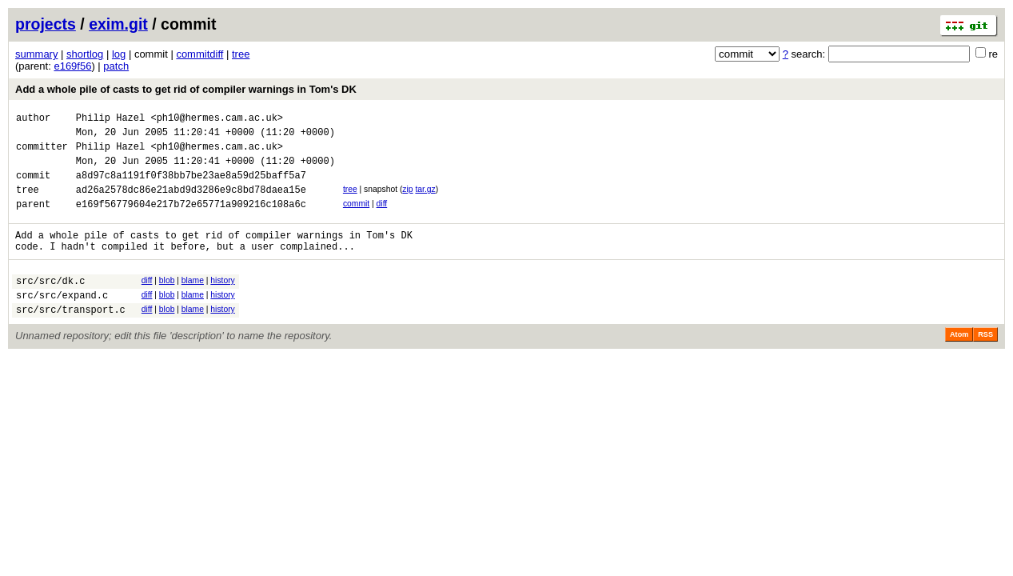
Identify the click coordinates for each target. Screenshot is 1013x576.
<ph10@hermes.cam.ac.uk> (216, 119)
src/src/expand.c (62, 321)
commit (356, 218)
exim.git (118, 24)
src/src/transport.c (71, 338)
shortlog (84, 54)
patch (116, 66)
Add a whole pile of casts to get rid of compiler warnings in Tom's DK (186, 89)
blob (167, 302)
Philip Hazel (110, 119)
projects (45, 24)
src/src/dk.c (50, 304)
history (222, 302)
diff (382, 218)
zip (407, 201)
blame (192, 302)
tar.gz (425, 201)
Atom (959, 363)
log (119, 54)
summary (36, 54)
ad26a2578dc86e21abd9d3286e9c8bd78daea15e (191, 203)
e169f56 (72, 66)
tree (240, 54)
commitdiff (199, 54)
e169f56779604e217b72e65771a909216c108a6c (191, 220)
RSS (985, 363)
